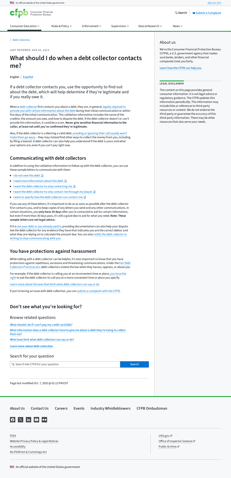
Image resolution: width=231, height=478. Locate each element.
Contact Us (40, 408)
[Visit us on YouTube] (36, 419)
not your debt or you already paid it (39, 226)
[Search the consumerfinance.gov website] (181, 13)
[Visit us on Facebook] (12, 419)
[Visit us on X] (20, 419)
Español (28, 77)
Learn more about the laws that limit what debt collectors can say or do (54, 284)
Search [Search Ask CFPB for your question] (134, 364)
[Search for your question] (65, 364)
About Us (17, 408)
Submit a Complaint (207, 13)
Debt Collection (21, 40)
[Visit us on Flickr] (44, 419)
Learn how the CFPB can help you (180, 68)
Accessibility (17, 446)
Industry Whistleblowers (110, 408)
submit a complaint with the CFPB (98, 291)
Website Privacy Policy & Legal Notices (34, 441)
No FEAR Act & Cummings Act (28, 452)
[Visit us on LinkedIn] (28, 419)
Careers (61, 408)
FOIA (13, 436)
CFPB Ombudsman (152, 408)
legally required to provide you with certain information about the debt (68, 109)
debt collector (28, 107)
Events (79, 408)
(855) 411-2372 (214, 3)
